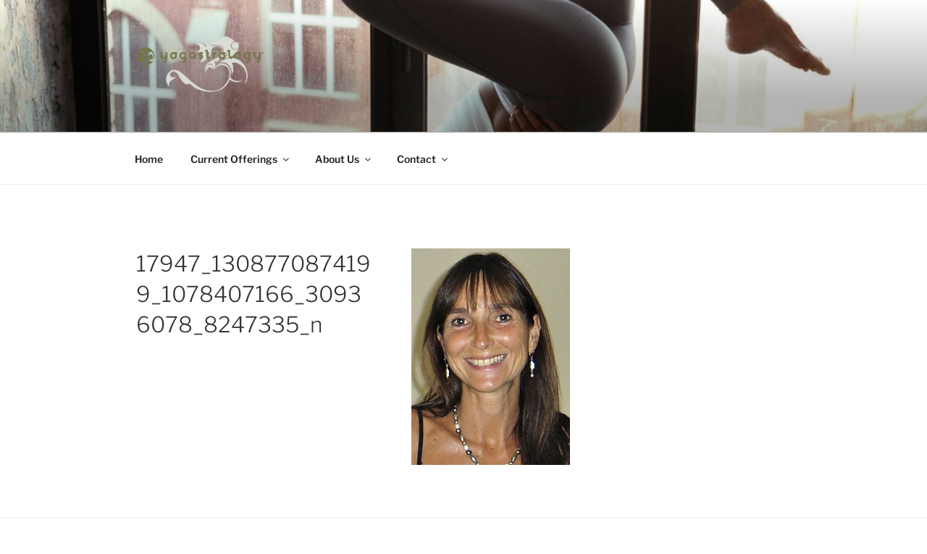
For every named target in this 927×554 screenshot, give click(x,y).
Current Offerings (240, 159)
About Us (344, 159)
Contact (423, 159)
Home (149, 159)
